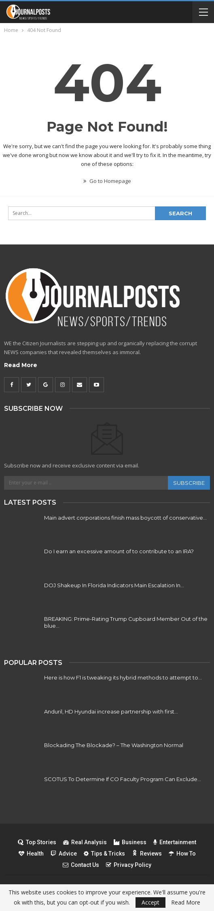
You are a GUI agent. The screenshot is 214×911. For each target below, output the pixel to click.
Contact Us (81, 865)
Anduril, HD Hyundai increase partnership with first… (111, 711)
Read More (20, 365)
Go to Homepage (107, 181)
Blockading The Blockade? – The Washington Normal (113, 745)
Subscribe (189, 483)
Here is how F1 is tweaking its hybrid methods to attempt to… (123, 677)
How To (182, 853)
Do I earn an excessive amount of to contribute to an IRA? (119, 551)
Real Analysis (85, 842)
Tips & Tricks (104, 853)
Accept (150, 902)
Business (130, 842)
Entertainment (174, 842)
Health (31, 853)
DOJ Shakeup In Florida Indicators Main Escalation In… (114, 585)
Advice (64, 853)
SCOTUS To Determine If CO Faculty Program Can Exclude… (122, 779)
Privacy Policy (128, 865)
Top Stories (37, 842)
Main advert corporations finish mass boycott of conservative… (125, 517)
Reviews (147, 853)
